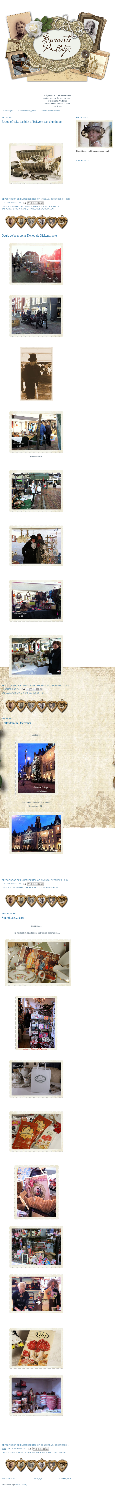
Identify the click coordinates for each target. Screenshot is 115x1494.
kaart (49, 1452)
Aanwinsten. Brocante (37, 206)
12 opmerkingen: (12, 884)
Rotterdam (52, 887)
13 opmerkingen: (17, 1449)
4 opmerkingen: (11, 689)
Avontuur (15, 693)
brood (16, 209)
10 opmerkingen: (12, 203)
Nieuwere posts (8, 1478)
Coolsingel (16, 887)
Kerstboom (38, 887)
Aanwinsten (17, 206)
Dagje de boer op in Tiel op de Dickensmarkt (29, 235)
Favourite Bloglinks (27, 110)
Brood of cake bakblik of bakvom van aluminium (32, 121)
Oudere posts (65, 1478)
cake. (24, 209)
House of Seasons (35, 1452)
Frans (31, 209)
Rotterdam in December (16, 723)
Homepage (37, 1478)
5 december (16, 1452)
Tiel (42, 693)
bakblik (55, 206)
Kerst (36, 693)
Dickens (26, 693)
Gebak (39, 209)
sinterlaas (60, 1452)
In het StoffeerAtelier (50, 110)
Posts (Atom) (21, 1484)
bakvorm (7, 209)
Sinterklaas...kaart (13, 917)
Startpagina (8, 110)
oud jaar (49, 209)
